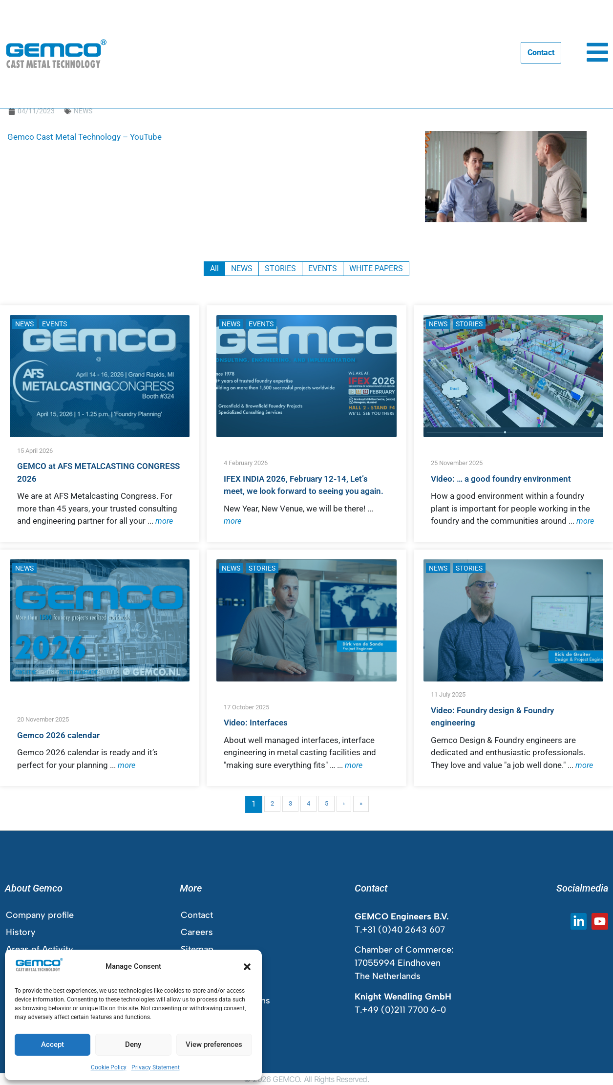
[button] (247, 967)
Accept (52, 1044)
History (21, 932)
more (164, 521)
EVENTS (54, 324)
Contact (197, 915)
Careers (197, 932)
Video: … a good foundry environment (501, 479)
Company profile (40, 915)
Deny (133, 1044)
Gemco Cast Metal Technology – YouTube (84, 137)
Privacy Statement (155, 1067)
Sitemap (197, 949)
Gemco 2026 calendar (58, 735)
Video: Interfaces (256, 722)
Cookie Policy (109, 1067)
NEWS (83, 111)
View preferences (214, 1044)
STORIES (469, 324)
